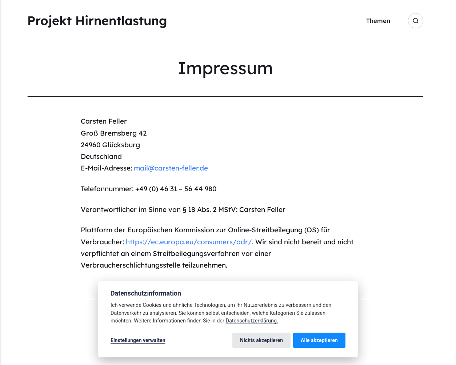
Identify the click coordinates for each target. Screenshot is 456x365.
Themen (378, 20)
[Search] (415, 20)
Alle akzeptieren (319, 340)
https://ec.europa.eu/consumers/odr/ (189, 241)
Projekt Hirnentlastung (97, 20)
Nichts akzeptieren (261, 340)
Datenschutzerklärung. (251, 321)
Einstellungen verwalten (138, 340)
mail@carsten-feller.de (171, 168)
